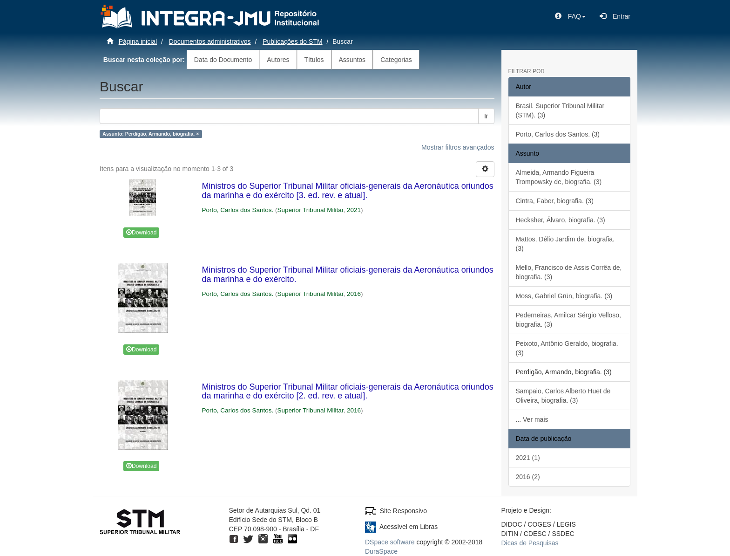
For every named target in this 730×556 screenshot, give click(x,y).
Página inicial (138, 41)
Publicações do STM (292, 41)
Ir (486, 116)
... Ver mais (532, 419)
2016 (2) (528, 476)
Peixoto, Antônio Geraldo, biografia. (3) (567, 348)
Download (141, 232)
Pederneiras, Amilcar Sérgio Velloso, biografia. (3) (568, 319)
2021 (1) (528, 457)
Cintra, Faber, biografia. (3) (555, 201)
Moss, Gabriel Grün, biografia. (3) (564, 296)
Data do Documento (223, 59)
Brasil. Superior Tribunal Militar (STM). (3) (560, 110)
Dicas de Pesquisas (530, 543)
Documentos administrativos (210, 41)
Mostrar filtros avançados (457, 147)
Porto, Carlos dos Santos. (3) (558, 134)
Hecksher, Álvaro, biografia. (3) (560, 220)
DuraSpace (381, 551)
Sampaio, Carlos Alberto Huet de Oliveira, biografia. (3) (563, 395)
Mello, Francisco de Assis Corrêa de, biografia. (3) (569, 272)
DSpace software (390, 542)
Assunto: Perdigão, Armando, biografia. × (150, 134)
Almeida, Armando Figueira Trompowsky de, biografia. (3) (559, 177)
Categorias (396, 59)
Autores (278, 59)
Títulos (314, 59)
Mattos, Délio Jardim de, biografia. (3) (565, 243)
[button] (570, 16)
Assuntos (352, 59)
